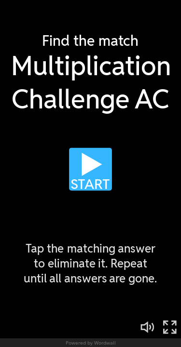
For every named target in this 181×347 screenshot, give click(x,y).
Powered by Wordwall (91, 342)
